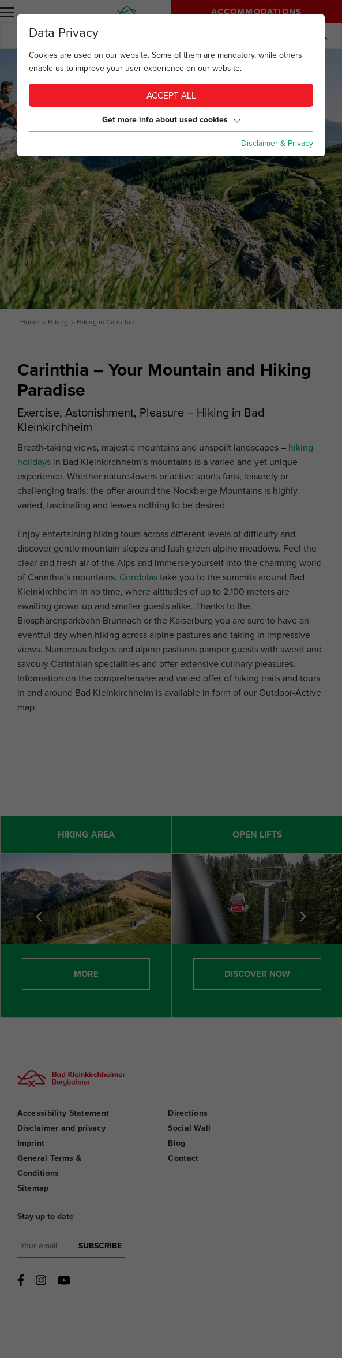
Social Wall (189, 1128)
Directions (188, 1113)
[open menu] (7, 11)
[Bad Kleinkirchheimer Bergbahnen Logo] (67, 1088)
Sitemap (33, 1188)
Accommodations (256, 11)
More (86, 974)
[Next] (301, 916)
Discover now (257, 974)
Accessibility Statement (63, 1113)
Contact (183, 1158)
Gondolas (138, 577)
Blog (176, 1143)
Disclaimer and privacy (61, 1128)
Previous (40, 916)
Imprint (31, 1143)
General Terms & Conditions (49, 1165)
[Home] (127, 11)
